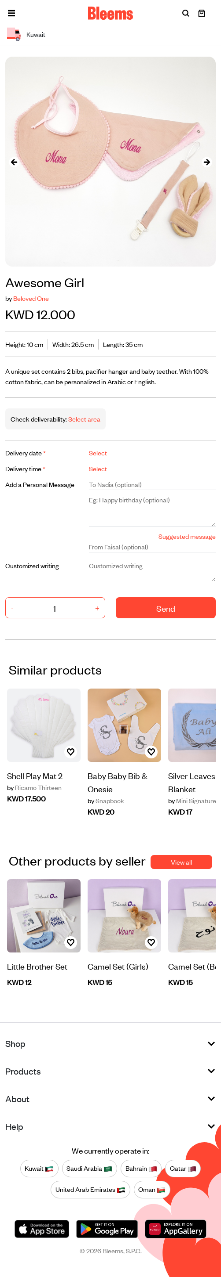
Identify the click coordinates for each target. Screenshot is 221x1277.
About (17, 1098)
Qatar (183, 1168)
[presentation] (14, 162)
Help (14, 1126)
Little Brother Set (37, 965)
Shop (15, 1043)
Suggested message (187, 536)
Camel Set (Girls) (118, 965)
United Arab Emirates (90, 1189)
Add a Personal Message (39, 484)
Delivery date (25, 452)
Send (165, 607)
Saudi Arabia (89, 1168)
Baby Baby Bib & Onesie (117, 782)
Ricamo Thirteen (34, 787)
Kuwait (39, 1168)
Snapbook (106, 800)
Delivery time (25, 468)
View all (181, 861)
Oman (152, 1189)
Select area (83, 418)
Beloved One (31, 298)
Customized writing (32, 565)
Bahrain (141, 1168)
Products (23, 1071)
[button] (11, 13)
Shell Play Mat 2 (35, 775)
